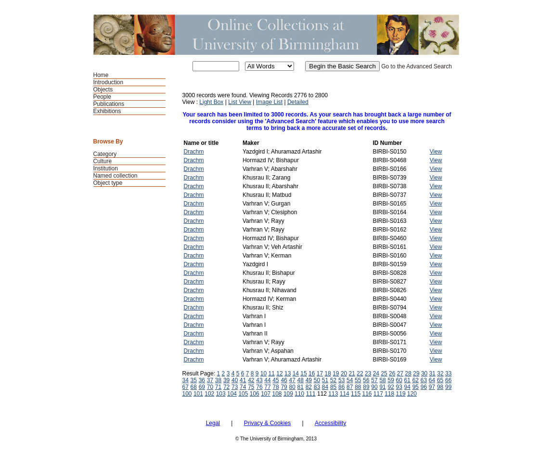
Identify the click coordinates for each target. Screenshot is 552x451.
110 (299, 393)
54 (350, 380)
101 (198, 393)
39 (226, 380)
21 (352, 373)
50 (317, 380)
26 (392, 373)
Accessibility (330, 423)
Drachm (194, 151)
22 (360, 373)
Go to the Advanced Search (416, 66)
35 (194, 380)
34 (185, 380)
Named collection (115, 175)
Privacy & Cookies (267, 423)
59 (390, 380)
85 (333, 387)
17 (320, 373)
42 (251, 380)
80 (292, 387)
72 (226, 387)
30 (424, 373)
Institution (105, 168)
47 (292, 380)
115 (355, 393)
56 (366, 380)
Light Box (211, 102)
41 (243, 380)
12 (279, 373)
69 (202, 387)
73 (234, 387)
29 (416, 373)
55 (358, 380)
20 (344, 373)
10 (263, 373)
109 (288, 393)
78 (275, 387)
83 (317, 387)
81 (300, 387)
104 (232, 393)
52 (333, 380)
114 (344, 393)
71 (218, 387)
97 (432, 387)
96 (424, 387)
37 (210, 380)
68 (194, 387)
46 (284, 380)
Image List (269, 102)
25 (384, 373)
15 (303, 373)
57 (374, 380)
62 (415, 380)
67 (185, 387)
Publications (109, 104)
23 (368, 373)
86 (341, 387)
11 (272, 373)
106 (254, 393)
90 (374, 387)
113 (333, 393)
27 (400, 373)
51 (325, 380)
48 (300, 380)
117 (378, 393)
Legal (213, 423)
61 (407, 380)
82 (309, 387)
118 (389, 393)
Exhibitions (107, 111)
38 (218, 380)
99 (448, 387)
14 (296, 373)
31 (432, 373)
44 (267, 380)
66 (448, 380)
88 (358, 387)
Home (101, 75)
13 (287, 373)
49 (309, 380)
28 (408, 373)
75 (251, 387)
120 (412, 393)
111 (311, 393)
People (102, 96)
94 (407, 387)
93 (399, 387)
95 (415, 387)
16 (311, 373)
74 (243, 387)
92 (390, 387)
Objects (103, 89)
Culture (102, 161)
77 (267, 387)
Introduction (108, 82)
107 (265, 393)
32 (440, 373)
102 (209, 393)
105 (243, 393)
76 (259, 387)
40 (234, 380)
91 (382, 387)
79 (284, 387)
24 (376, 373)
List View (239, 102)
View (436, 151)
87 (350, 387)
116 (367, 393)
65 (440, 380)
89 (366, 387)
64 (432, 380)
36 (202, 380)
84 (325, 387)
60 (399, 380)
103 (221, 393)
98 (440, 387)
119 (401, 393)
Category (105, 154)
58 (382, 380)
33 (448, 373)
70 (210, 387)
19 (336, 373)
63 (424, 380)
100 (187, 393)
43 (259, 380)
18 (327, 373)
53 (341, 380)
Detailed (297, 102)
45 (275, 380)
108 (277, 393)
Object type (108, 183)
